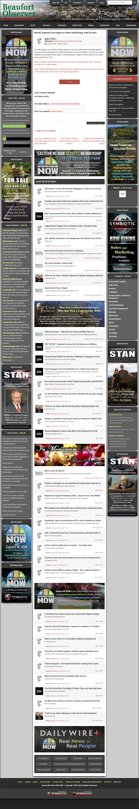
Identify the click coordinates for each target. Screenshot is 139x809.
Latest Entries (95, 771)
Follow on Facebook (73, 783)
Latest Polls (60, 771)
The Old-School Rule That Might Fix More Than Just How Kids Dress (73, 689)
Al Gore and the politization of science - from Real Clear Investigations (68, 547)
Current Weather (95, 765)
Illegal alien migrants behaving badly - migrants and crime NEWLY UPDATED (72, 498)
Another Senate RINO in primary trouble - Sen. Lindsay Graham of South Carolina (72, 572)
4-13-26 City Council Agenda (119, 91)
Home (6, 25)
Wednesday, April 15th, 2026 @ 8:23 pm (60, 672)
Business (46, 25)
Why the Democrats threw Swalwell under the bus (65, 677)
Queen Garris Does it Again (13, 511)
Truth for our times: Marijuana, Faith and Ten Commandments (71, 714)
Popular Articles (115, 426)
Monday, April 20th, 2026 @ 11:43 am (60, 517)
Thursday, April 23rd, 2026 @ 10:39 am (60, 197)
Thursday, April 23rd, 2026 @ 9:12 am (60, 222)
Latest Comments (43, 771)
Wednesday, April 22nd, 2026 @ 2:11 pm (61, 296)
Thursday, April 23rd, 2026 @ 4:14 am (60, 234)
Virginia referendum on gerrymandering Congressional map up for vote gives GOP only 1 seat (73, 485)
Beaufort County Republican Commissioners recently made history (93, 142)
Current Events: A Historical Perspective (69, 765)
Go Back (69, 82)
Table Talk (55, 3)
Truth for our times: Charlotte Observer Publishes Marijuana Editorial (14, 498)
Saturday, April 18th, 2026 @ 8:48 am (60, 554)
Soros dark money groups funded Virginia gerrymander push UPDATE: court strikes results (74, 383)
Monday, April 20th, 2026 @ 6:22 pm (60, 492)
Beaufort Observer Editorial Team (95, 259)
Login (102, 3)
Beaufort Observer (66, 142)
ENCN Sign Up (61, 760)
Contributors (77, 3)
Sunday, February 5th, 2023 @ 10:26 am (67, 41)
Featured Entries (78, 771)
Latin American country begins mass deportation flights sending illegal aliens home (72, 616)
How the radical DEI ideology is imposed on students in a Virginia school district (72, 628)
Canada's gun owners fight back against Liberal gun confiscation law (16, 449)
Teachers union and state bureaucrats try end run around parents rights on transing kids (72, 560)
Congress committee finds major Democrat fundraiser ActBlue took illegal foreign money (73, 421)
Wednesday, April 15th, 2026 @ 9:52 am (60, 685)
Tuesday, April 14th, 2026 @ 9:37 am (60, 722)
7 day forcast (126, 188)
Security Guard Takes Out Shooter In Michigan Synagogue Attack (72, 358)
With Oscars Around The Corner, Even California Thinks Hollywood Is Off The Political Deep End (16, 456)
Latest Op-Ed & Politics (46, 183)
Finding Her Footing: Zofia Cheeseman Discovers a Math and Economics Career (121, 98)
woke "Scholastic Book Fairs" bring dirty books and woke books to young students (72, 535)
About (35, 783)
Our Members (44, 760)
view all (21, 98)
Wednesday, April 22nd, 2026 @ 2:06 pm (61, 365)
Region (91, 25)
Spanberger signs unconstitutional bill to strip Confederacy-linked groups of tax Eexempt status (73, 522)
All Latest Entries (9, 515)
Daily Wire (100, 222)
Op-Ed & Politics (115, 319)
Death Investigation (116, 104)
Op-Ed (33, 25)
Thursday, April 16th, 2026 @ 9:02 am (60, 635)
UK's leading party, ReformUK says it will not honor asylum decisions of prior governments (73, 510)
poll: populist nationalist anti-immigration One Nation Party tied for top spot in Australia (15, 478)
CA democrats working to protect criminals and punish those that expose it (72, 703)
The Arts (112, 329)
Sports (111, 322)
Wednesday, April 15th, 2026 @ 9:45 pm (60, 660)
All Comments (8, 360)
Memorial (112, 312)
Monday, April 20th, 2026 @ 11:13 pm (60, 440)
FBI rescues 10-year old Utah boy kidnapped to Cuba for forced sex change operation (15, 441)
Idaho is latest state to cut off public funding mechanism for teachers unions (70, 641)
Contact (28, 783)
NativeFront (104, 25)
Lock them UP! (13, 357)
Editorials (74, 140)
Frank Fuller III (8, 463)
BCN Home (78, 760)
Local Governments (116, 305)
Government (19, 25)
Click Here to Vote (9, 151)
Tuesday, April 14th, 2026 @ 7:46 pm (60, 697)
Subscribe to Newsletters (92, 783)
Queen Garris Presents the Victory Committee (15, 486)
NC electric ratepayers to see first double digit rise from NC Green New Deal (45, 142)
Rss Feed (107, 783)
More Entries (62, 44)
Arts (118, 25)
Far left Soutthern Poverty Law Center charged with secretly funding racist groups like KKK (74, 396)
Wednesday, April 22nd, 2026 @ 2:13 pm (61, 272)
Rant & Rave (65, 140)
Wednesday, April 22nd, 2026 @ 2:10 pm (61, 353)
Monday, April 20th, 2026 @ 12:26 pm (60, 504)
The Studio (113, 336)
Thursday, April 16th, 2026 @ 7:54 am (60, 647)
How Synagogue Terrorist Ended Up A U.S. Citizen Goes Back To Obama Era (71, 371)
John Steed (51, 44)
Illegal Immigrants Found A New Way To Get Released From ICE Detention (71, 433)
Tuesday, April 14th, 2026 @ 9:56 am (60, 709)
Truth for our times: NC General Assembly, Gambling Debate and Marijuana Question (72, 408)
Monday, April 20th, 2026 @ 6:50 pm (60, 479)
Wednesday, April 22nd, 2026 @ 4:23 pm (61, 247)
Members (91, 3)
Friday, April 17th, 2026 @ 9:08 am (59, 566)
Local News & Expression (118, 308)
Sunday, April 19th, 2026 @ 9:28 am (59, 541)
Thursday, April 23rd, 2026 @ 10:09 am (60, 210)
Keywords (117, 783)
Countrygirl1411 (99, 234)
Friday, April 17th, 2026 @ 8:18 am (59, 579)
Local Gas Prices (115, 415)
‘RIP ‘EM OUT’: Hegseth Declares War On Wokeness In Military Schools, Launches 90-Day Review (71, 346)
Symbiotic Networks (116, 436)
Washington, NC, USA (122, 198)
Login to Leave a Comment (46, 132)
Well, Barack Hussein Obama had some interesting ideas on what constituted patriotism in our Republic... (16, 338)
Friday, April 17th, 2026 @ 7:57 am (59, 622)
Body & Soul (77, 25)
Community (62, 25)
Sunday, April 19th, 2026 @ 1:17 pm (59, 529)
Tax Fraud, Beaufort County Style (15, 491)
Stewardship (131, 25)
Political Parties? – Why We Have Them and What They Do (69, 333)
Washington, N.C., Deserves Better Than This (121, 109)
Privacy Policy (58, 783)
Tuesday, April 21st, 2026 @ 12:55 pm (60, 415)
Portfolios (43, 765)
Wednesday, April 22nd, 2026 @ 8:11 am (61, 402)
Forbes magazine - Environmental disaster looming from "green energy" (71, 666)
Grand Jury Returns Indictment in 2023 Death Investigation (15, 505)
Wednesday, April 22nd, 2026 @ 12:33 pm (61, 390)
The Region (113, 333)
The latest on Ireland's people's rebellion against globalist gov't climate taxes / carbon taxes (71, 653)
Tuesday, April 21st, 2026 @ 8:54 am (60, 427)
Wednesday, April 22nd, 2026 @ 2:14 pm (61, 259)
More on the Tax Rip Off (54, 472)
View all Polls (23, 152)
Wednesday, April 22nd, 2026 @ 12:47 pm (61, 378)
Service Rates (45, 783)
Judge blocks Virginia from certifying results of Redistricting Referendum (15, 469)
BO (66, 3)
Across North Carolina (117, 281)
